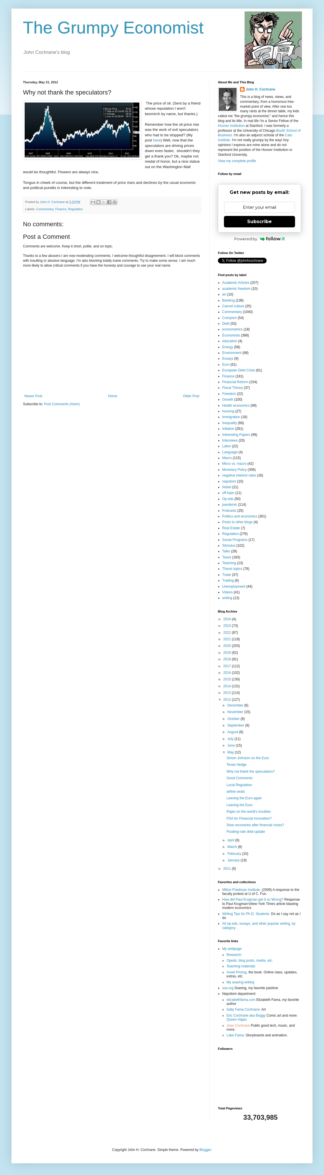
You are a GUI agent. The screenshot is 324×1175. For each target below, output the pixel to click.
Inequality (229, 423)
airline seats (236, 792)
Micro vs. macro (234, 464)
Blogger (205, 1150)
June (231, 745)
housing (228, 411)
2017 (227, 666)
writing (227, 598)
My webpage (232, 949)
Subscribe (259, 221)
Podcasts (229, 511)
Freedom (229, 394)
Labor (226, 446)
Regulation (75, 209)
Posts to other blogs (237, 522)
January (234, 860)
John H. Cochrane (260, 89)
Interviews (230, 440)
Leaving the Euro (240, 805)
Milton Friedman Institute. (241, 890)
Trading (228, 580)
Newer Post (33, 396)
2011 (227, 869)
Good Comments (240, 778)
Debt (225, 324)
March (232, 847)
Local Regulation (239, 785)
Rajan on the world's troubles (249, 812)
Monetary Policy (234, 470)
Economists (231, 335)
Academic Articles (235, 283)
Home (112, 396)
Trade (226, 575)
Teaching (229, 563)
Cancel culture (233, 306)
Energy (227, 347)
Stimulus (228, 546)
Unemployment (233, 586)
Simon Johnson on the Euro (248, 758)
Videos (227, 592)
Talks (226, 551)
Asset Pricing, (237, 972)
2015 (227, 679)
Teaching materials (241, 966)
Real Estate (231, 528)
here (157, 140)
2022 (227, 633)
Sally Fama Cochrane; (244, 1009)
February (234, 854)
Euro (225, 365)
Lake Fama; (236, 1035)
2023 (227, 626)
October (234, 719)
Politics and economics (239, 516)
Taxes (226, 557)
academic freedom (236, 289)
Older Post (191, 396)
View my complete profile (237, 161)
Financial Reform (235, 382)
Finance (60, 209)
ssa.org (227, 988)
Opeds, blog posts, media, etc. (250, 960)
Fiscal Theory (232, 388)
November (235, 712)
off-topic (228, 493)
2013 (227, 693)
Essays (227, 359)
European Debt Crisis (238, 370)
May (231, 752)
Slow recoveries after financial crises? (255, 825)
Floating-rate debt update (246, 832)
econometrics (232, 329)
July (231, 739)
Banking (228, 300)
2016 (227, 673)
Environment (231, 353)
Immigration (231, 417)
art (224, 294)
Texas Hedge (237, 765)
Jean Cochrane (238, 1026)
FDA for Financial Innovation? (249, 818)
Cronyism (229, 318)
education (229, 341)
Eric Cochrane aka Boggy (246, 1015)
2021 (227, 639)
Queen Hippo (237, 1019)
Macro (227, 458)
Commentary (45, 209)
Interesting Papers (236, 435)
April (231, 840)
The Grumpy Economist (113, 27)
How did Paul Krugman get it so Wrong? (252, 900)
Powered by (259, 239)
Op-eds (227, 499)
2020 (227, 646)
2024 (227, 619)
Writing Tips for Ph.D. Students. (246, 914)
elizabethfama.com (241, 1000)
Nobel (226, 487)
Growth (227, 399)
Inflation (228, 429)
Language (229, 452)
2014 (227, 686)
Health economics (235, 406)
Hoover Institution (231, 126)
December (235, 705)
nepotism (229, 481)
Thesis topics (232, 569)
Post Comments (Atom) (62, 404)
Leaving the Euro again (244, 798)
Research (234, 955)
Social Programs (234, 540)
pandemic (229, 505)
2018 (227, 659)
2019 (227, 653)
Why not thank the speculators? (251, 771)
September (236, 725)
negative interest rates (239, 475)
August (233, 732)
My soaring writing (240, 982)
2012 (227, 700)
